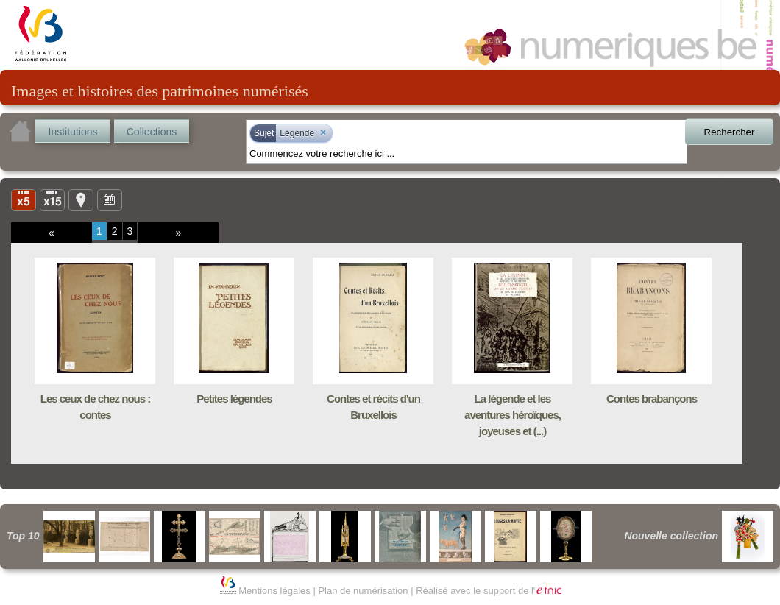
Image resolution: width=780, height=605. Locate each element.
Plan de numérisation (363, 590)
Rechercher (729, 132)
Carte (81, 199)
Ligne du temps (109, 199)
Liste (52, 199)
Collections (152, 132)
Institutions (73, 132)
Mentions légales (274, 590)
